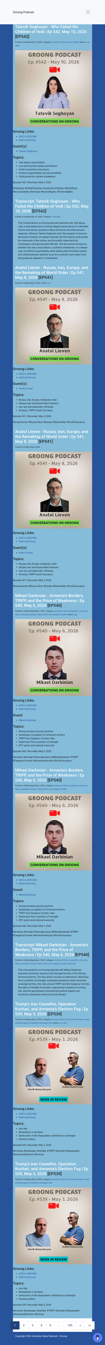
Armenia (55, 42)
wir (61, 1023)
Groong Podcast (23, 12)
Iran (50, 614)
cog (87, 42)
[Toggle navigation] (88, 12)
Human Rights (73, 42)
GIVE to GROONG (28, 136)
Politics (63, 42)
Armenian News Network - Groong (49, 1336)
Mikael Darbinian (27, 720)
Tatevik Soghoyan (28, 151)
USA (50, 1023)
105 (69, 1325)
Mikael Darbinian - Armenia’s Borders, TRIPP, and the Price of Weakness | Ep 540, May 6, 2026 (49, 600)
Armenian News (77, 1019)
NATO (45, 614)
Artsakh (63, 614)
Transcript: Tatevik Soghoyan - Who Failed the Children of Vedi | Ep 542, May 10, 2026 (52, 206)
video (17, 46)
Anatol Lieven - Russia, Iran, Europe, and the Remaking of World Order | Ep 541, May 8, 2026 (51, 272)
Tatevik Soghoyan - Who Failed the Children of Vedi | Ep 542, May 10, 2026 (51, 29)
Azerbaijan (25, 614)
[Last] (89, 1325)
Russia (33, 614)
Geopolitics (74, 611)
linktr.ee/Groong (27, 140)
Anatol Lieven (26, 388)
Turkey (39, 614)
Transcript (56, 217)
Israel (87, 1019)
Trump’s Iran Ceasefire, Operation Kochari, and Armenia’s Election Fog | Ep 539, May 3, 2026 (51, 1009)
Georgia (55, 614)
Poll (68, 1019)
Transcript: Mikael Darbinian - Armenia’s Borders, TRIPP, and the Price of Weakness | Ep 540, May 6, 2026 (51, 949)
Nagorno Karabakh (30, 1023)
